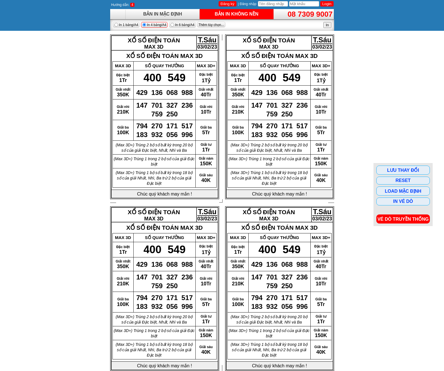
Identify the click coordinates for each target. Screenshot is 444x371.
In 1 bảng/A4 (126, 25)
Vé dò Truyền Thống (403, 219)
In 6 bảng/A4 (182, 25)
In (327, 25)
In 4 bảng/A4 (154, 25)
